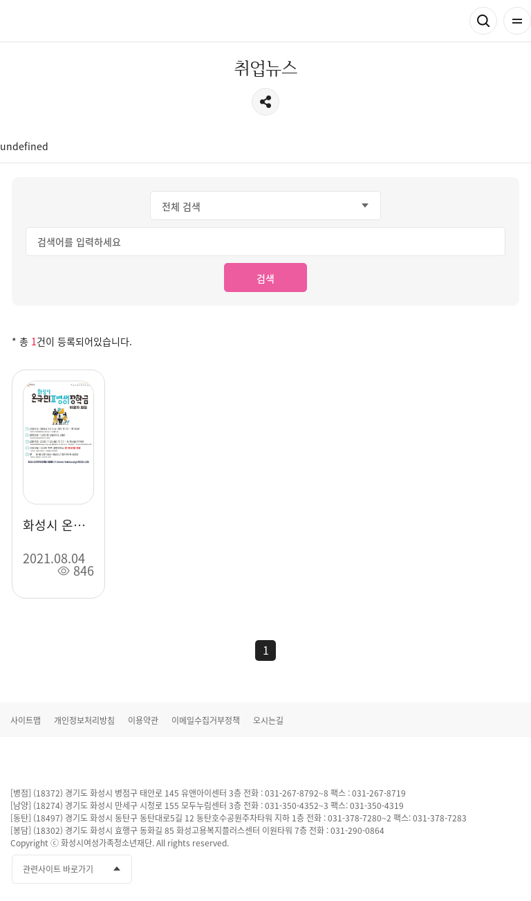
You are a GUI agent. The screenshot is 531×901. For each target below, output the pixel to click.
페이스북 (432, 869)
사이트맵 (25, 720)
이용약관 (143, 720)
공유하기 (265, 102)
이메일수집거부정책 (205, 720)
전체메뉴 (517, 21)
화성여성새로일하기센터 (82, 21)
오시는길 (268, 720)
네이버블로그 (509, 869)
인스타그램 (483, 869)
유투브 (457, 869)
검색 (483, 21)
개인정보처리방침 (84, 720)
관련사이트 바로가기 (58, 869)
